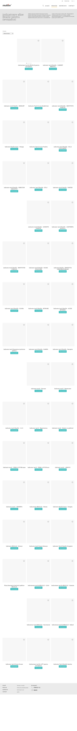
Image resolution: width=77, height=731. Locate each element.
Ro (72, 1)
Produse (54, 6)
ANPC (18, 728)
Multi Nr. (7, 5)
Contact (71, 6)
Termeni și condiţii (20, 722)
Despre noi (63, 6)
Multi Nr (35, 726)
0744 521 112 (37, 724)
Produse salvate (62, 1)
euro (24, 41)
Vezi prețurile (14, 68)
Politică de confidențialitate (22, 724)
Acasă (47, 6)
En (73, 1)
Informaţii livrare (20, 726)
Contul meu (66, 1)
